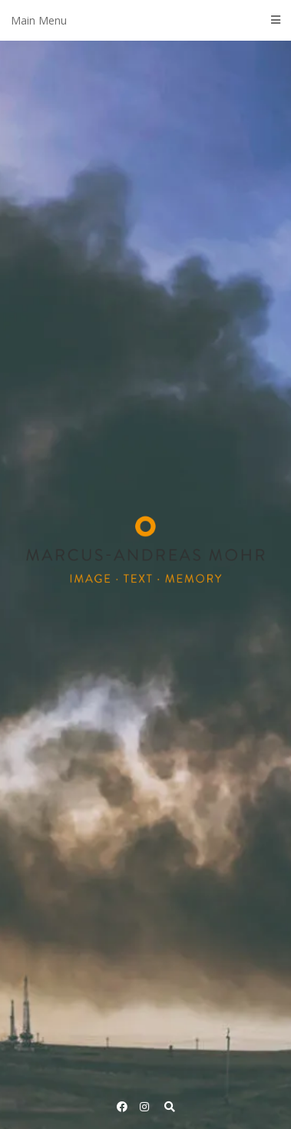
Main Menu (145, 20)
